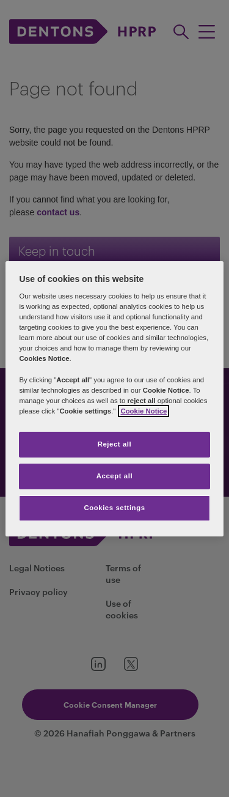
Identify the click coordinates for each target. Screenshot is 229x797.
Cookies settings (114, 507)
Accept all (114, 476)
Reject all (115, 444)
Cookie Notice (143, 411)
